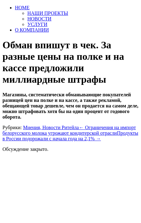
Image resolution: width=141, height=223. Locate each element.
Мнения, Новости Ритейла (51, 127)
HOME (22, 7)
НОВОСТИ (39, 18)
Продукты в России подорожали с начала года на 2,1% (70, 135)
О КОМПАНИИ (32, 30)
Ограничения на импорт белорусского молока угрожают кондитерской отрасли (69, 130)
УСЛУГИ (37, 24)
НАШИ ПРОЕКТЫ (47, 13)
